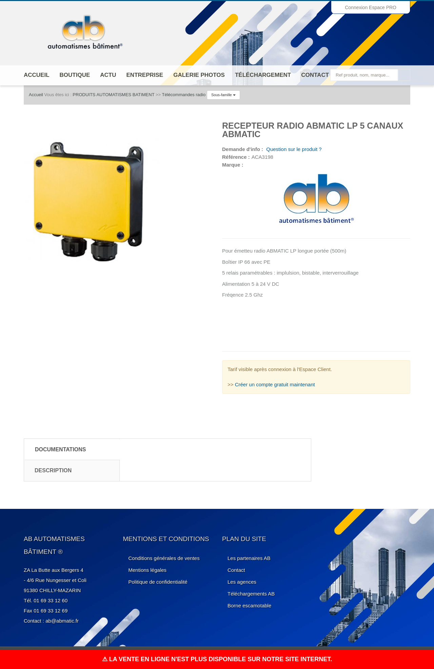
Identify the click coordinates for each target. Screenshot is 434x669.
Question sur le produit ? (293, 149)
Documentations (60, 449)
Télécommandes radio (184, 94)
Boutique (75, 75)
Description (53, 470)
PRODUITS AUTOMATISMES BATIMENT (113, 94)
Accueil (37, 75)
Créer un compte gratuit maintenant (275, 384)
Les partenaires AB (249, 558)
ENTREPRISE (144, 75)
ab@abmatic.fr (62, 621)
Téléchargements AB (251, 594)
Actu (108, 75)
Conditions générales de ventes (164, 558)
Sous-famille (223, 95)
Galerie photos (199, 75)
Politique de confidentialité (158, 582)
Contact (315, 75)
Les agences (242, 582)
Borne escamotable (249, 605)
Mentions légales (148, 570)
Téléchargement (263, 75)
